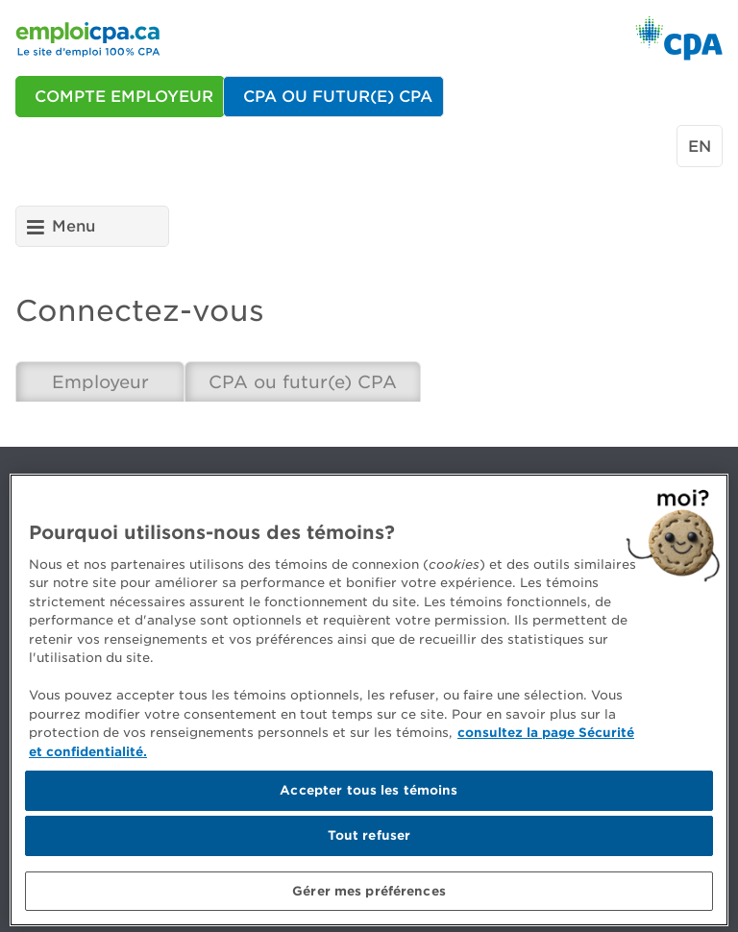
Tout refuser (369, 841)
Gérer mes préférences (369, 897)
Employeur (100, 382)
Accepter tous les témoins (368, 797)
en (699, 146)
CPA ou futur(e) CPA (303, 382)
